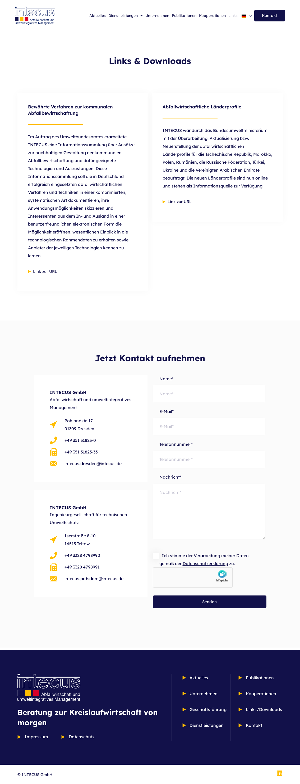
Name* (209, 389)
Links (233, 15)
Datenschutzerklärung (205, 566)
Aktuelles (97, 15)
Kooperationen (212, 15)
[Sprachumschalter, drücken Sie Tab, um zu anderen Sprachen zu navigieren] (247, 15)
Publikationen (184, 15)
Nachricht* (209, 512)
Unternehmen (157, 15)
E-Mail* (209, 422)
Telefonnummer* (209, 455)
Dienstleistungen (125, 15)
